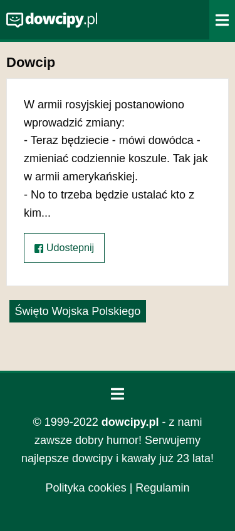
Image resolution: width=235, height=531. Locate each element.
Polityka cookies (86, 488)
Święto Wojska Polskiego (78, 311)
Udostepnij (64, 248)
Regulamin (162, 488)
